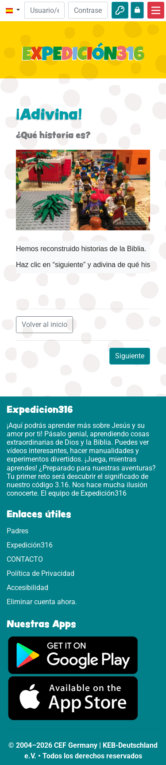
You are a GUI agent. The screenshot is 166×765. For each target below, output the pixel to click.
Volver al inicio (44, 324)
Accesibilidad (27, 587)
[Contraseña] (88, 10)
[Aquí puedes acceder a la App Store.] (73, 698)
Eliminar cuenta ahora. (42, 602)
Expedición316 (30, 545)
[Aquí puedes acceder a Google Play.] (73, 655)
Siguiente (129, 356)
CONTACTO (25, 559)
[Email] (44, 10)
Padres (17, 531)
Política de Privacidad (40, 573)
